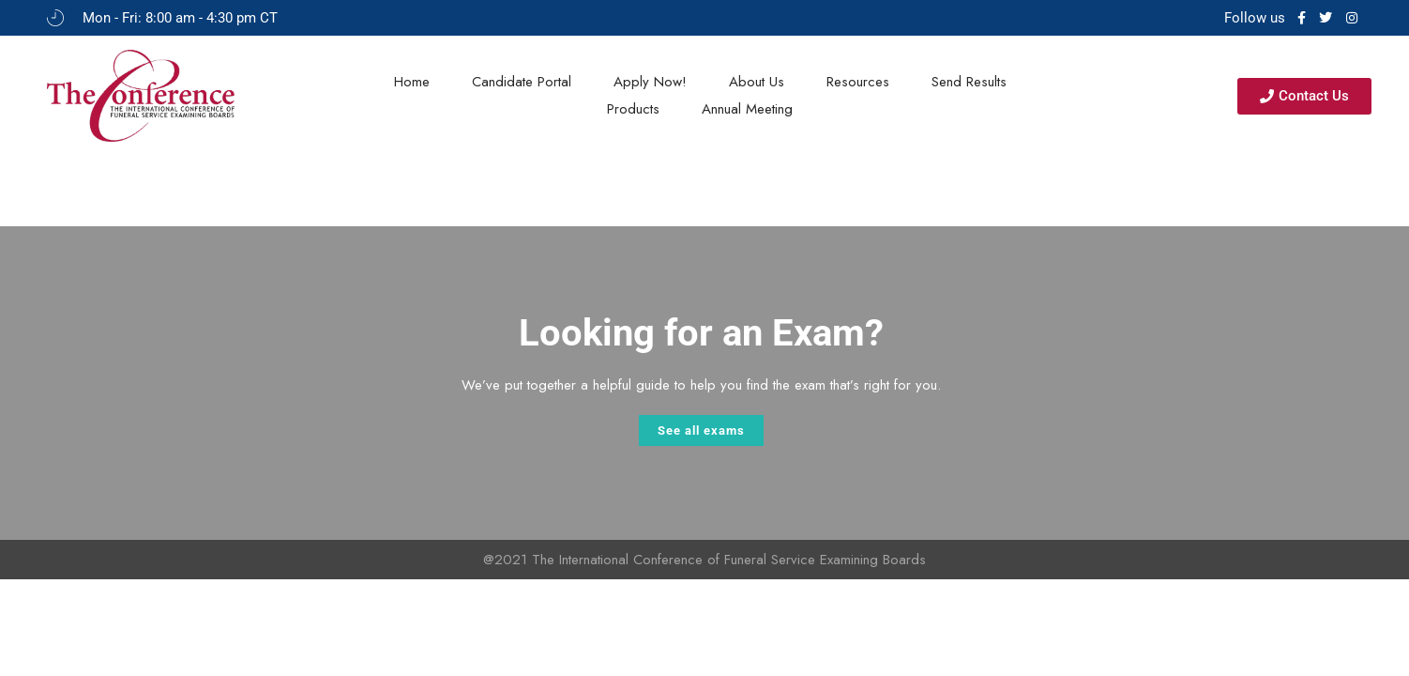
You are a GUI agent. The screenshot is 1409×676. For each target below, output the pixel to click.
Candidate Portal (521, 81)
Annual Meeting (747, 109)
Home (412, 81)
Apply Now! (650, 81)
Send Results (969, 81)
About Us (756, 81)
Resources (857, 81)
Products (633, 109)
